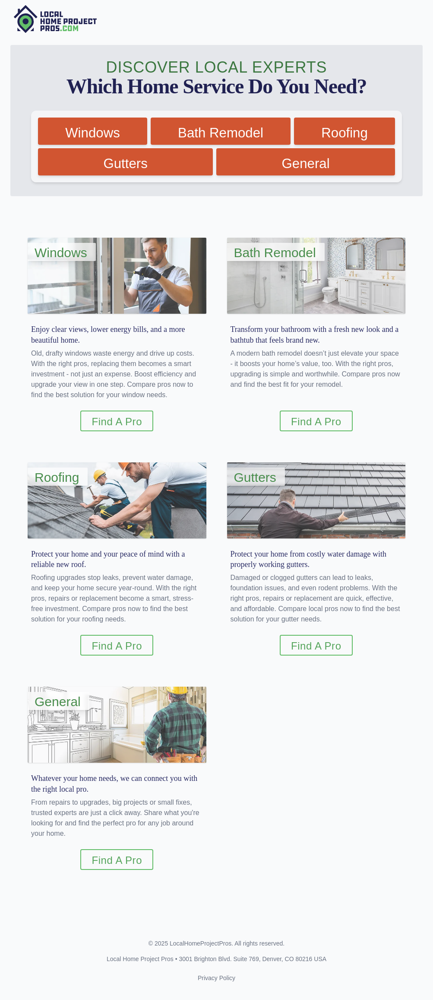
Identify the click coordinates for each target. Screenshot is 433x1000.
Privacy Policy (216, 981)
